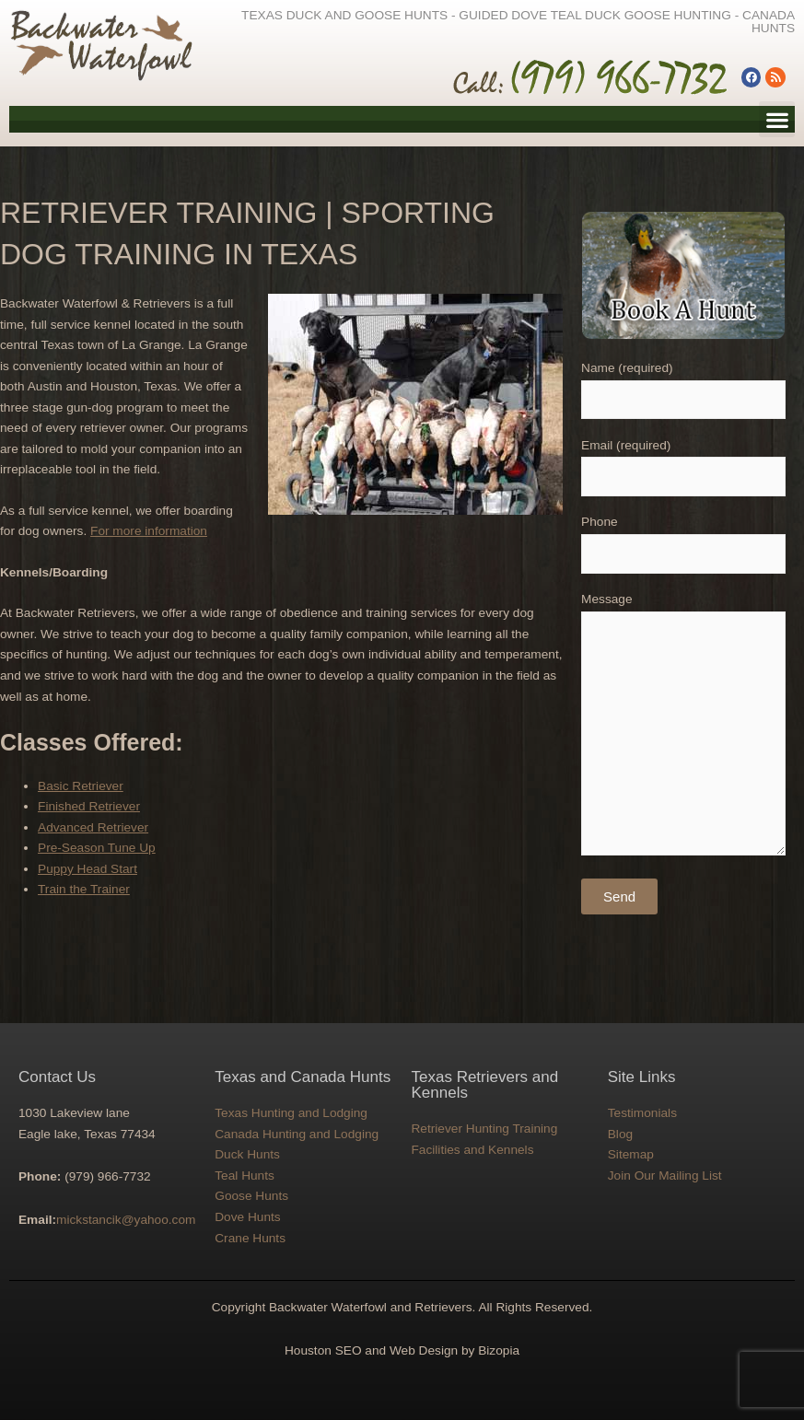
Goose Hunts (251, 1196)
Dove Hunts (247, 1217)
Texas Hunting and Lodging (291, 1113)
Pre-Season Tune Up (97, 848)
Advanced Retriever (93, 827)
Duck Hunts (247, 1154)
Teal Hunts (244, 1175)
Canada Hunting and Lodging (297, 1134)
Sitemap (631, 1154)
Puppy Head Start (87, 869)
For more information (148, 531)
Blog (620, 1134)
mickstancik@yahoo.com (125, 1220)
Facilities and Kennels (473, 1150)
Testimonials (642, 1113)
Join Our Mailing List (665, 1175)
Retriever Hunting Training (485, 1128)
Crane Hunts (250, 1238)
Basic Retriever (80, 786)
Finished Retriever (89, 806)
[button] (777, 119)
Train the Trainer (84, 889)
